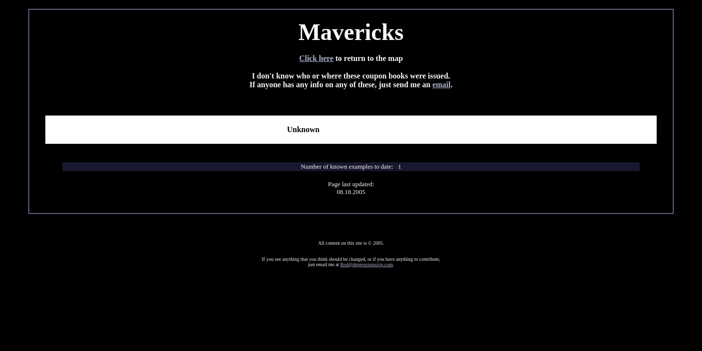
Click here (316, 58)
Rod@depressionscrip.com (366, 264)
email (441, 84)
